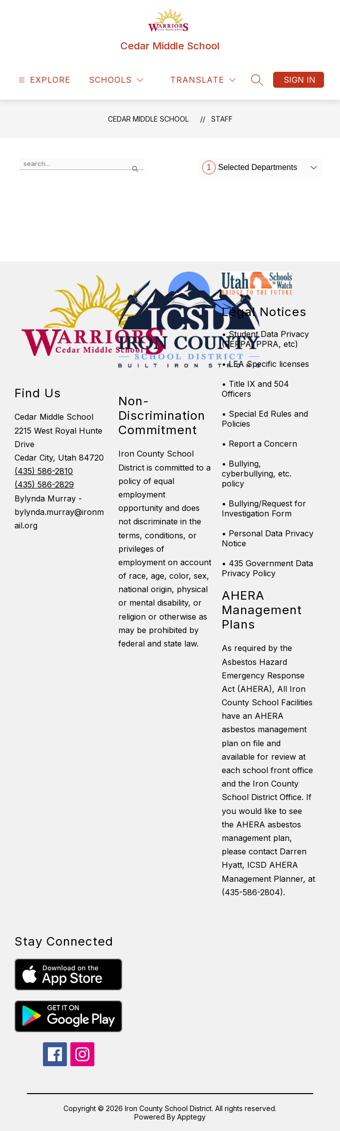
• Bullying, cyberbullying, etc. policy (257, 473)
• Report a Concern (259, 444)
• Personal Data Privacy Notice (268, 538)
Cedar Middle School (148, 119)
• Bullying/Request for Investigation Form (264, 508)
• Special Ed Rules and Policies (265, 419)
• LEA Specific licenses (265, 364)
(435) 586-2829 (44, 484)
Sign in (300, 80)
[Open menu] (43, 80)
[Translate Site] (203, 80)
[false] (81, 164)
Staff (222, 119)
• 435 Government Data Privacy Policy (267, 568)
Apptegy (191, 1117)
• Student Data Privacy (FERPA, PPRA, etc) (265, 339)
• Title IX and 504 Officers (255, 389)
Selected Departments (249, 167)
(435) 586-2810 (43, 471)
